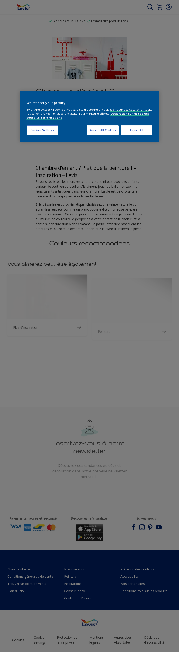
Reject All (136, 130)
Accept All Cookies (103, 130)
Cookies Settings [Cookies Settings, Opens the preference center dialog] (42, 130)
